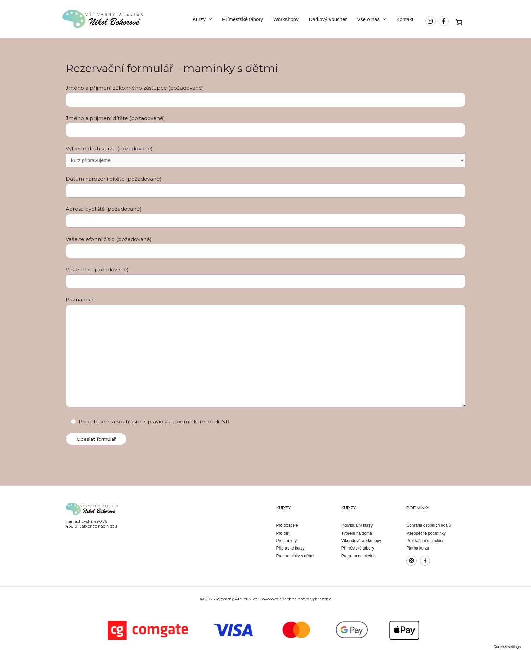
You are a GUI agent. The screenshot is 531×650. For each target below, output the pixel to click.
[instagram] (431, 21)
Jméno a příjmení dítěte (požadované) (265, 126)
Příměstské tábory (242, 19)
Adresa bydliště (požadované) (265, 217)
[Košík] (459, 21)
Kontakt (404, 19)
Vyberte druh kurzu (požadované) (265, 156)
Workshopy (286, 19)
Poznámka (265, 354)
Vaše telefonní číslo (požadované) (265, 248)
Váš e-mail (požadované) (265, 278)
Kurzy (199, 19)
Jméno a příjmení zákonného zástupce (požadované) (265, 96)
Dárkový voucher (328, 19)
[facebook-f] (444, 21)
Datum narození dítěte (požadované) (265, 187)
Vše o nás (368, 19)
